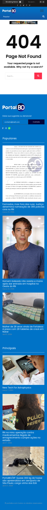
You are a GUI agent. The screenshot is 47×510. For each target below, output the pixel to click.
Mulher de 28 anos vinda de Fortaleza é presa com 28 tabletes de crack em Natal (23, 329)
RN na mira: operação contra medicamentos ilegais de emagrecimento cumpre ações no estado (21, 436)
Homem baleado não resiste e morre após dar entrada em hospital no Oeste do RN (23, 284)
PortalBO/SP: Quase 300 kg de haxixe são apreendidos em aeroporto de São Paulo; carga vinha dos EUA (22, 480)
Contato (36, 122)
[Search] (22, 17)
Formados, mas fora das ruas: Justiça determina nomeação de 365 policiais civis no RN (23, 207)
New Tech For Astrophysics (17, 387)
